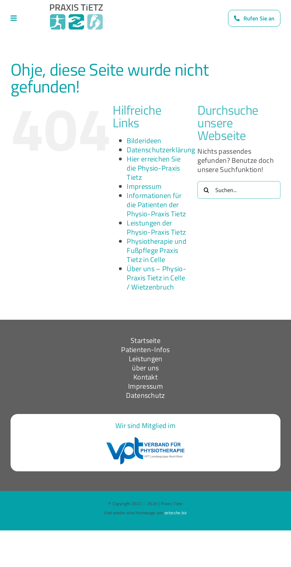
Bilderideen (144, 140)
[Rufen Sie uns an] (254, 18)
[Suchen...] (238, 190)
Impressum (144, 186)
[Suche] (206, 190)
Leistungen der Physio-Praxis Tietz (156, 227)
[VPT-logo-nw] (145, 440)
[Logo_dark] (76, 7)
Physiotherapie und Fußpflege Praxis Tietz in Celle (156, 250)
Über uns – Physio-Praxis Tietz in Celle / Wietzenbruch (156, 277)
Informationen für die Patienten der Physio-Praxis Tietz (156, 204)
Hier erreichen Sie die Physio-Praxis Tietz (153, 168)
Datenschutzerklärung (161, 149)
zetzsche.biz (175, 512)
